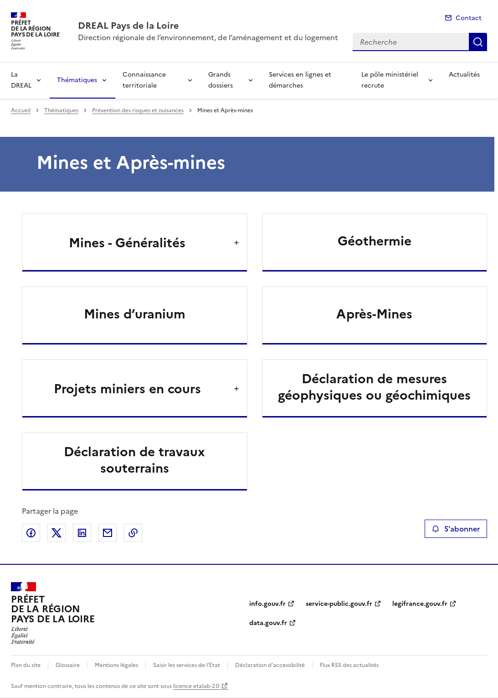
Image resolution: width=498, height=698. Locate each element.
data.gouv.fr (268, 623)
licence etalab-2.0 (196, 686)
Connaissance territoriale (144, 80)
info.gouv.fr (267, 604)
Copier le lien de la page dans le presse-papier (133, 533)
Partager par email (107, 533)
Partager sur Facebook (31, 533)
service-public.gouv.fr (339, 604)
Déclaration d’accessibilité (270, 665)
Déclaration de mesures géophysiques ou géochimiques (374, 386)
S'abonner (456, 528)
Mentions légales (116, 665)
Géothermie (374, 241)
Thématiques (77, 80)
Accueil (21, 110)
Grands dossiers (220, 80)
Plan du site (26, 665)
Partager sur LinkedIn (82, 533)
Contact (469, 18)
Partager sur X (56, 533)
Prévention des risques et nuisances (138, 110)
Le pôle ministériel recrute (389, 80)
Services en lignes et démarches (300, 80)
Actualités (464, 74)
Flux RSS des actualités (349, 665)
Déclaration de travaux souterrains (134, 459)
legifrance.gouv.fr (419, 604)
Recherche (478, 42)
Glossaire (68, 665)
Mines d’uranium (134, 314)
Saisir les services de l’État (186, 665)
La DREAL (21, 80)
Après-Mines (374, 314)
